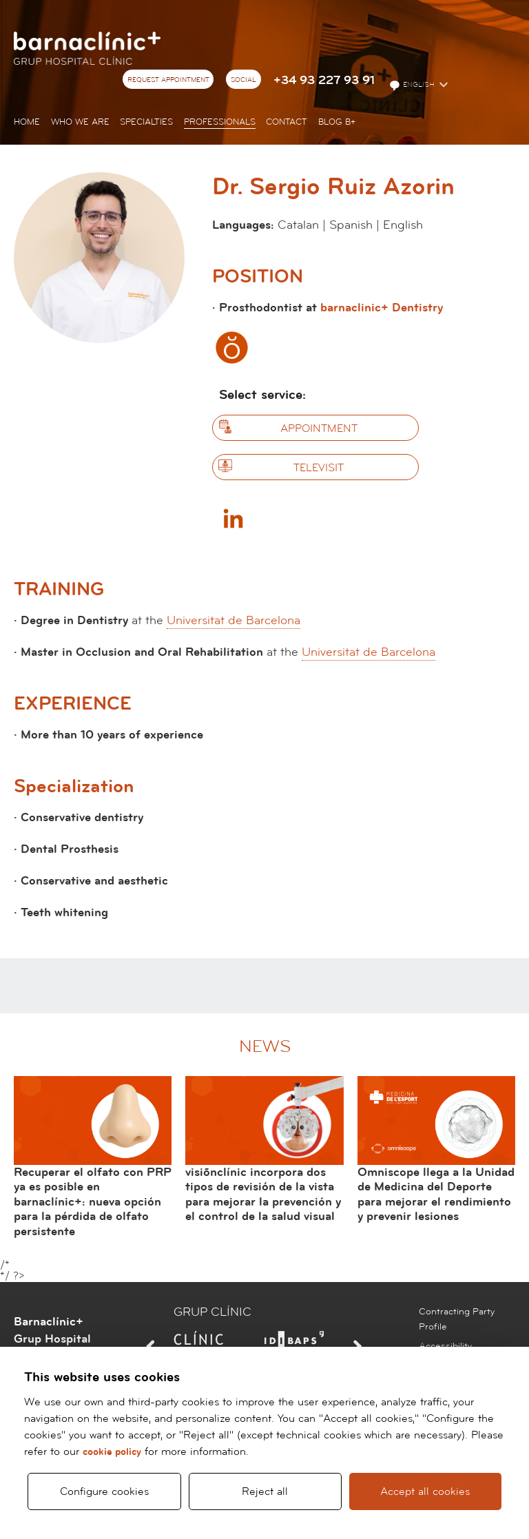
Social (243, 80)
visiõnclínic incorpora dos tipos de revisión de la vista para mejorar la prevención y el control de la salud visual (263, 1194)
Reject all (265, 1491)
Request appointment (168, 80)
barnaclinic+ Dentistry (381, 308)
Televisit (318, 468)
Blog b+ (336, 121)
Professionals (220, 121)
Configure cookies (104, 1491)
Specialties (146, 121)
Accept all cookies (425, 1491)
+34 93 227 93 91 (324, 80)
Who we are (80, 121)
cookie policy (112, 1451)
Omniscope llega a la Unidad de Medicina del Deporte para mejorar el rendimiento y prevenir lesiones (436, 1194)
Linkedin (233, 518)
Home (27, 121)
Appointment (318, 428)
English (413, 85)
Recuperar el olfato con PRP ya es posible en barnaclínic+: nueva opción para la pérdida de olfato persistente (93, 1201)
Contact (286, 121)
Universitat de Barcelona (233, 620)
